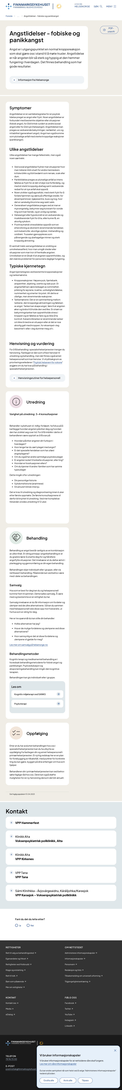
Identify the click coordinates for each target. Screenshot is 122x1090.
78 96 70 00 (11, 1059)
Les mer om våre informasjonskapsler (58, 1063)
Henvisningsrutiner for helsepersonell (39, 377)
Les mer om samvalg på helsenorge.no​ (29, 644)
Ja (20, 925)
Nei (32, 925)
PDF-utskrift (111, 30)
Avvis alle (68, 1080)
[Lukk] (115, 1050)
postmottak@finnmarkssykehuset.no (22, 1069)
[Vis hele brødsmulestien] (18, 16)
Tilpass (85, 1080)
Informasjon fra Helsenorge (33, 79)
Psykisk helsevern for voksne (48, 362)
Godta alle (48, 1080)
